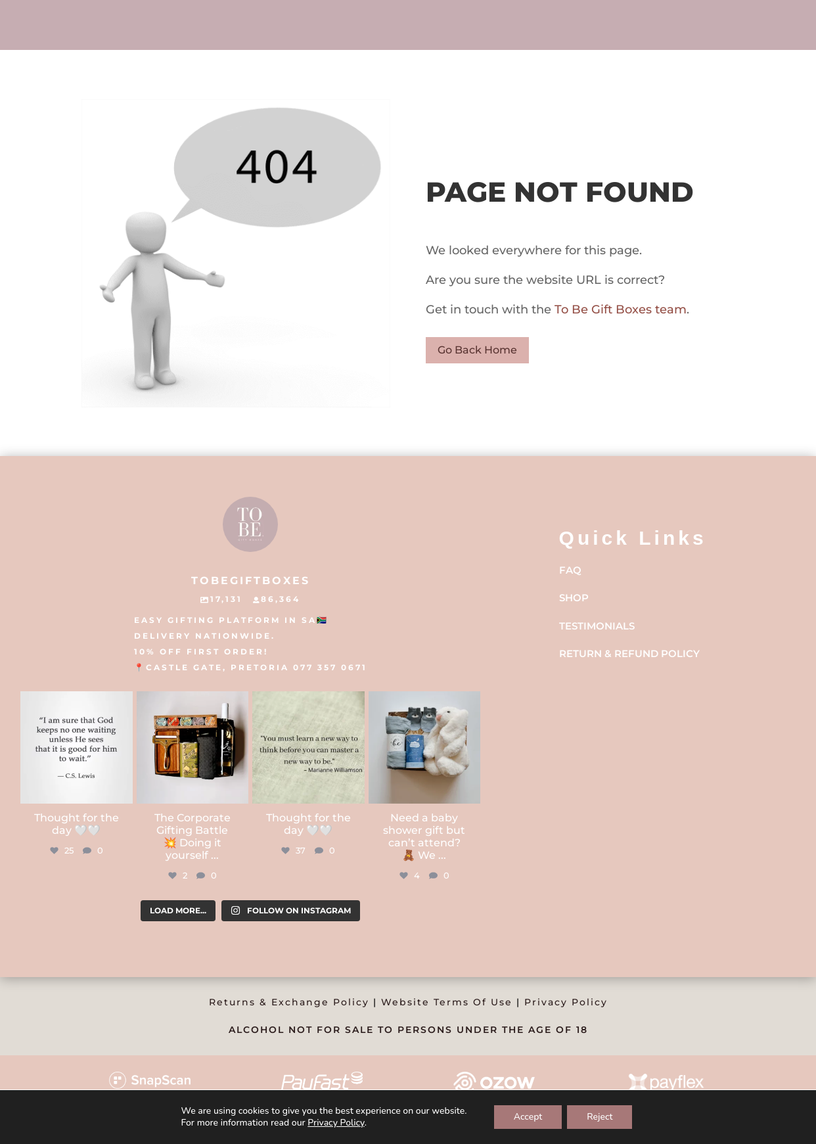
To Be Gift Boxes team (619, 309)
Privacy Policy (566, 1002)
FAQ (570, 570)
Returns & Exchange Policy (289, 1002)
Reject (599, 1116)
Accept (528, 1116)
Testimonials (597, 626)
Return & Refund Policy (629, 653)
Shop (574, 597)
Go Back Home (477, 350)
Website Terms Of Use (446, 1002)
